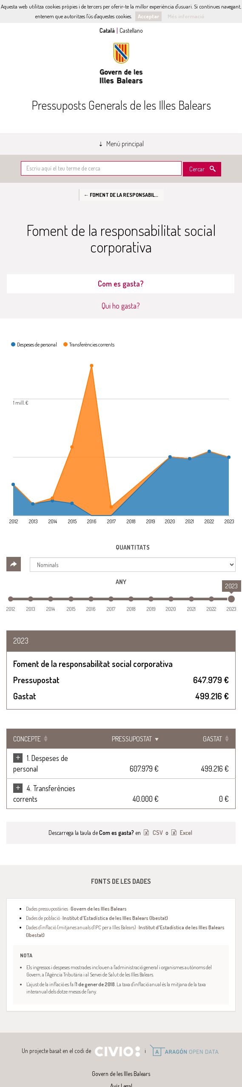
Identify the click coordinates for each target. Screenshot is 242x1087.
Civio (117, 1030)
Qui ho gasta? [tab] (121, 305)
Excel (185, 811)
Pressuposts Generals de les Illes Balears (121, 105)
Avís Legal (121, 1064)
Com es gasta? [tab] (120, 283)
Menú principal (125, 143)
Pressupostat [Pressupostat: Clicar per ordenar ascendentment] (145, 739)
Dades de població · (97, 896)
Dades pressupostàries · (76, 887)
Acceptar (148, 16)
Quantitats (133, 547)
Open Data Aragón (184, 1029)
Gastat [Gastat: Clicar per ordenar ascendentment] (212, 739)
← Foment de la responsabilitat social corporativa (124, 194)
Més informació (186, 16)
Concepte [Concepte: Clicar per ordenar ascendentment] (27, 739)
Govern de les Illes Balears (121, 63)
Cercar (197, 169)
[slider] (231, 599)
